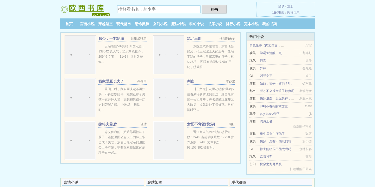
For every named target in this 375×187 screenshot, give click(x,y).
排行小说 (233, 24)
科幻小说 (196, 24)
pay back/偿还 (269, 114)
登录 (281, 6)
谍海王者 (266, 121)
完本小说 (251, 24)
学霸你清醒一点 (271, 53)
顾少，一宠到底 (111, 38)
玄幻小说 (160, 24)
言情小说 (87, 24)
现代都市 (123, 24)
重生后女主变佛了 (272, 134)
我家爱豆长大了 (111, 81)
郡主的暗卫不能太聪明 (275, 149)
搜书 (214, 9)
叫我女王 (266, 76)
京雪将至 (266, 156)
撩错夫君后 (107, 124)
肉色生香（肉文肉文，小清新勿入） (274, 45)
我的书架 (278, 12)
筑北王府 (194, 38)
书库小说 (215, 24)
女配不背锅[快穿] (201, 124)
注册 (290, 6)
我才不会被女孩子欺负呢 (277, 91)
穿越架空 (105, 24)
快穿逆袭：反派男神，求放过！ (282, 98)
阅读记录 (293, 12)
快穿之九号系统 (271, 164)
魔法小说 (178, 24)
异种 (263, 68)
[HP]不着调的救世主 (274, 106)
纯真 (263, 60)
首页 (69, 24)
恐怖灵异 (142, 24)
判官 (190, 81)
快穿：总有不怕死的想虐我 (278, 141)
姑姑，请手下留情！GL (276, 83)
